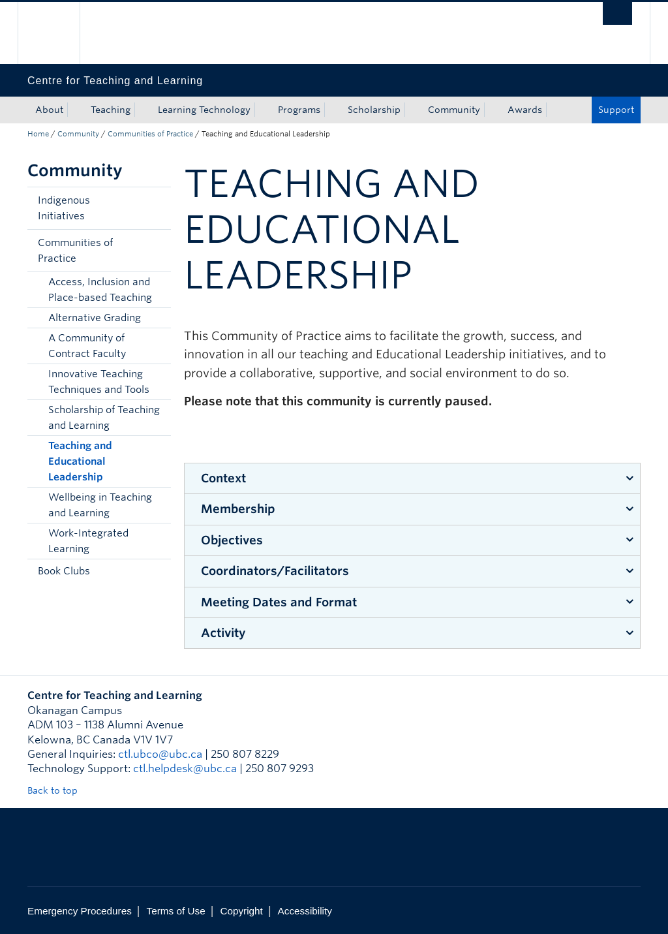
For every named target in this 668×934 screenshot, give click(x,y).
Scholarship (374, 109)
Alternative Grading (94, 318)
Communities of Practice (150, 133)
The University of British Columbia (58, 33)
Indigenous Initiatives (64, 208)
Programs (299, 109)
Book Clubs (64, 571)
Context (223, 478)
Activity (223, 633)
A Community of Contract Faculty (87, 346)
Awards (525, 109)
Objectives (232, 540)
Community (454, 109)
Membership (238, 509)
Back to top (58, 790)
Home (38, 133)
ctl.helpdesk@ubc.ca (185, 768)
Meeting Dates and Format (279, 602)
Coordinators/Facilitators (275, 571)
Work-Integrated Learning (88, 541)
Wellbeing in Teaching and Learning (100, 505)
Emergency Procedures (79, 910)
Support (616, 109)
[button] (158, 208)
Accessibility (305, 910)
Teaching (110, 109)
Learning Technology (204, 109)
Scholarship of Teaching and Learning (104, 417)
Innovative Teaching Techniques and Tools (98, 382)
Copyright (241, 910)
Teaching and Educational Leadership (80, 461)
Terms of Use (176, 910)
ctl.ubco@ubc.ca (160, 754)
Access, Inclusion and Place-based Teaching (100, 290)
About (49, 109)
